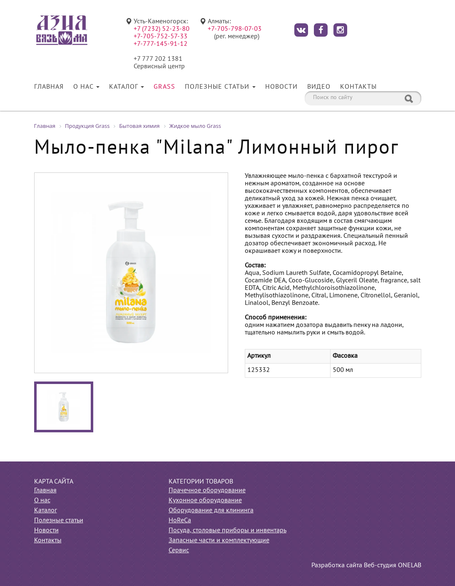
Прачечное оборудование (207, 491)
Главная (49, 87)
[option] (131, 273)
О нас (86, 87)
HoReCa (180, 521)
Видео (319, 87)
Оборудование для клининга (211, 511)
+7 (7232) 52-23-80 (161, 29)
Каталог (126, 87)
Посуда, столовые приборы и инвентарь (227, 531)
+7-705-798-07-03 (234, 29)
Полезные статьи (220, 87)
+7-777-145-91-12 (160, 44)
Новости (281, 87)
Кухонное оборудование (205, 501)
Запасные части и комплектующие (219, 541)
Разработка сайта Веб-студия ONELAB (366, 566)
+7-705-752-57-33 (160, 37)
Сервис (179, 551)
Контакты (358, 87)
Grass (164, 87)
